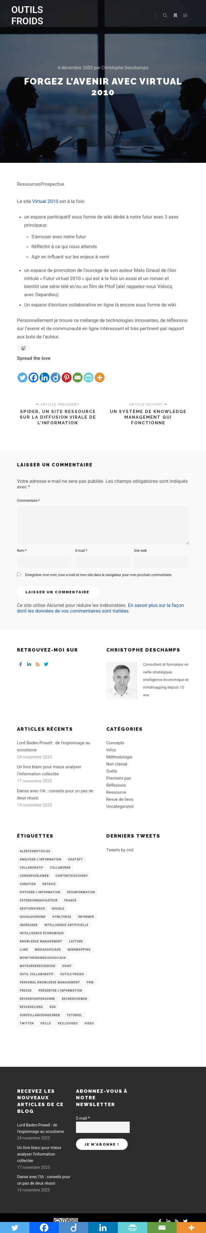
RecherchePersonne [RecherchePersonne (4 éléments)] (37, 998)
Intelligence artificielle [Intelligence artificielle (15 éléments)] (66, 925)
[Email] (78, 372)
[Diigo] (55, 372)
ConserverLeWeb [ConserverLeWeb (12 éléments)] (34, 875)
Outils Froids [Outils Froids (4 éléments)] (72, 974)
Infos (111, 749)
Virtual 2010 (45, 201)
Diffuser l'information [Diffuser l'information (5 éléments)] (40, 892)
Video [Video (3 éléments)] (89, 1023)
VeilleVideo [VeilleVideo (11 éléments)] (68, 1023)
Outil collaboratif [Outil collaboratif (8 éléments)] (37, 974)
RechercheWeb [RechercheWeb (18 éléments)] (74, 998)
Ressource (116, 792)
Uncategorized (119, 806)
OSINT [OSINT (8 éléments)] (67, 966)
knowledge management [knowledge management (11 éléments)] (41, 941)
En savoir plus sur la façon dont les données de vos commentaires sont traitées (100, 608)
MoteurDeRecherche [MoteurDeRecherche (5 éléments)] (37, 966)
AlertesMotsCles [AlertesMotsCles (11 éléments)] (35, 851)
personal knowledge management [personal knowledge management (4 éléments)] (50, 982)
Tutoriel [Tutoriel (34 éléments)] (74, 1015)
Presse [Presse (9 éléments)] (26, 990)
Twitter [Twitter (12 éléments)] (27, 1023)
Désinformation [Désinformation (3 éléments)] (81, 892)
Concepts (115, 742)
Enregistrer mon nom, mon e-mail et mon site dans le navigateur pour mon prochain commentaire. (98, 575)
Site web (140, 551)
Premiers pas (118, 778)
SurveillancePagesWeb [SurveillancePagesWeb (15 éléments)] (40, 1015)
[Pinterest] (66, 372)
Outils (111, 771)
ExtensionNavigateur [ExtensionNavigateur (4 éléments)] (39, 900)
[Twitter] (22, 372)
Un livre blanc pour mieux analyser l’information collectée (39, 1154)
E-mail (81, 551)
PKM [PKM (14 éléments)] (90, 982)
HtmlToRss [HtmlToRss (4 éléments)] (61, 916)
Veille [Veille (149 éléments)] (45, 1023)
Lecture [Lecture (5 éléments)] (76, 941)
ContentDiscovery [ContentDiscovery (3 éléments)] (72, 875)
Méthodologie (119, 757)
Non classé (116, 764)
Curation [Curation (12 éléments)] (28, 884)
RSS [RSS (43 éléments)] (53, 1007)
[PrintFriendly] (89, 372)
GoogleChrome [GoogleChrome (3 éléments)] (33, 916)
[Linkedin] (44, 372)
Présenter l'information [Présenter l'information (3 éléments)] (60, 990)
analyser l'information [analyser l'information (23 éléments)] (40, 859)
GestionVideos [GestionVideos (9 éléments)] (32, 908)
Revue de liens (119, 799)
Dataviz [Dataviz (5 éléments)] (49, 884)
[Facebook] (33, 372)
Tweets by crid (119, 850)
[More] (100, 372)
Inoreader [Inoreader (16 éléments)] (29, 925)
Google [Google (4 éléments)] (58, 908)
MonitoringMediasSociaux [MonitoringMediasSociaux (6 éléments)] (43, 957)
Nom (22, 551)
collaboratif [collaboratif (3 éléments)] (31, 867)
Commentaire (28, 501)
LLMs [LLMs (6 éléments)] (24, 949)
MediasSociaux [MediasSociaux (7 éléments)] (48, 949)
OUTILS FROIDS (27, 15)
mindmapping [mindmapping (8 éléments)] (79, 949)
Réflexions (116, 785)
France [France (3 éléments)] (70, 900)
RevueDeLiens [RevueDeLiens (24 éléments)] (31, 1007)
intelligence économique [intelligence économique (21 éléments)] (42, 933)
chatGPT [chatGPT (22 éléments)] (75, 859)
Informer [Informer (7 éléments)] (86, 916)
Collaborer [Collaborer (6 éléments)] (60, 867)
